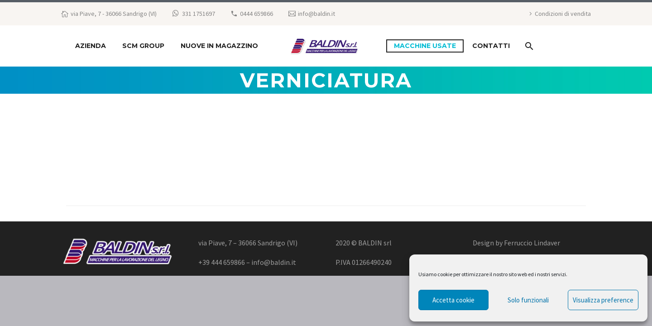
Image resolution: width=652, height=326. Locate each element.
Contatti (491, 46)
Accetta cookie (453, 300)
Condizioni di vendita (563, 14)
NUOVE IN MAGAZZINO (219, 46)
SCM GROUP (143, 46)
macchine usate (425, 46)
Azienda (90, 46)
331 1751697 (198, 14)
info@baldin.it (316, 14)
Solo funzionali (528, 300)
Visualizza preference (603, 300)
